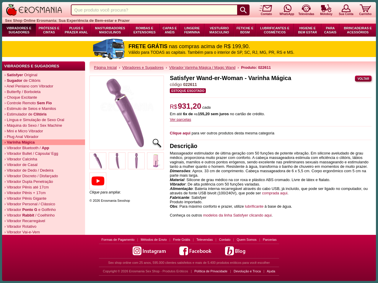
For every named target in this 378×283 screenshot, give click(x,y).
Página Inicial (105, 67)
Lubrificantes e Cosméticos (274, 30)
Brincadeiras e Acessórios (358, 30)
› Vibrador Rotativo (20, 226)
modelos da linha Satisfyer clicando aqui (237, 215)
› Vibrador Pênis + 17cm (25, 193)
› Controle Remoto (28, 103)
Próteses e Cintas (49, 30)
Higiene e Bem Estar (307, 30)
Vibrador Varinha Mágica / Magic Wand (202, 67)
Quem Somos (247, 239)
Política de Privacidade (210, 271)
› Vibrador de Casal (21, 164)
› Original (20, 75)
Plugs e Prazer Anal (76, 30)
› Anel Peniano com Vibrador (28, 86)
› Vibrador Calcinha (20, 159)
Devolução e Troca (247, 271)
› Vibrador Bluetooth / (26, 148)
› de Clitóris (22, 80)
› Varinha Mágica (19, 142)
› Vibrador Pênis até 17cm (26, 187)
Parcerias (269, 239)
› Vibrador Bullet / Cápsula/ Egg (31, 153)
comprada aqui (274, 193)
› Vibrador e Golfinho (30, 209)
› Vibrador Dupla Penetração (28, 181)
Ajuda (271, 271)
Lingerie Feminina (192, 30)
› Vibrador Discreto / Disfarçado (31, 176)
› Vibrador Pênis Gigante (25, 198)
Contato (225, 239)
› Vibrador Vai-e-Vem (22, 232)
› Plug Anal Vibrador (21, 136)
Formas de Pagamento (118, 239)
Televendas (204, 239)
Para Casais (330, 30)
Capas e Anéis (170, 30)
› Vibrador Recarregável (24, 221)
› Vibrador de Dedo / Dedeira (28, 170)
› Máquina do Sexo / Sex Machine (33, 125)
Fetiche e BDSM (245, 30)
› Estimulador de (25, 114)
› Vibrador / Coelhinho (29, 215)
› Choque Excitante (20, 97)
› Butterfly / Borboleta (22, 92)
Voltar (363, 78)
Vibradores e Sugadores (18, 30)
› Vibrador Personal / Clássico (29, 204)
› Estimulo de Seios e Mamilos (30, 108)
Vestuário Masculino (219, 30)
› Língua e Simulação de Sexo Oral (34, 120)
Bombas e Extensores (144, 30)
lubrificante (254, 206)
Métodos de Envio (154, 239)
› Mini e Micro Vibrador (23, 131)
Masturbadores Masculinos (110, 30)
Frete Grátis (181, 239)
